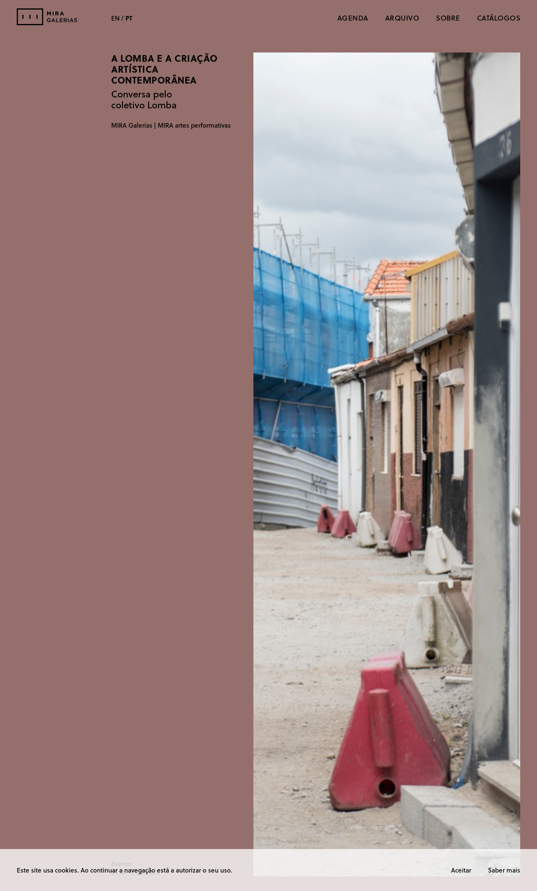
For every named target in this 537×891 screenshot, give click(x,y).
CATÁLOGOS (499, 18)
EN (115, 18)
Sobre (448, 18)
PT (128, 18)
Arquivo (402, 18)
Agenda (352, 18)
